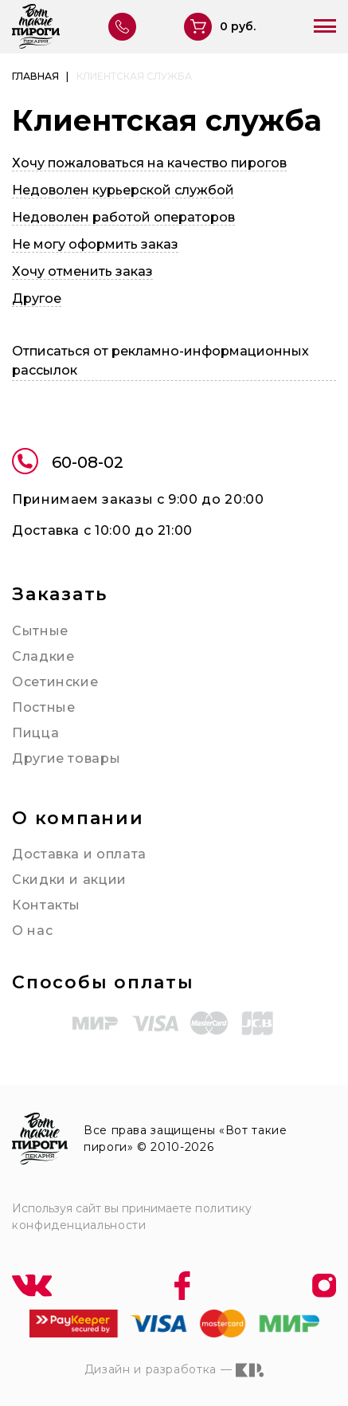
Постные (43, 707)
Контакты (46, 905)
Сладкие (43, 656)
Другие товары (66, 758)
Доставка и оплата (79, 854)
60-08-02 (67, 463)
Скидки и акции (69, 879)
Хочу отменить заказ (82, 271)
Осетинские (55, 681)
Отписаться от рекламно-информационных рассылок (160, 361)
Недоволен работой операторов (123, 217)
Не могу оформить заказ (95, 244)
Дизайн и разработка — (174, 1370)
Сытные (40, 630)
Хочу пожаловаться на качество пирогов (149, 163)
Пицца (35, 732)
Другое (36, 298)
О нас (32, 930)
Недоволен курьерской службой (123, 190)
